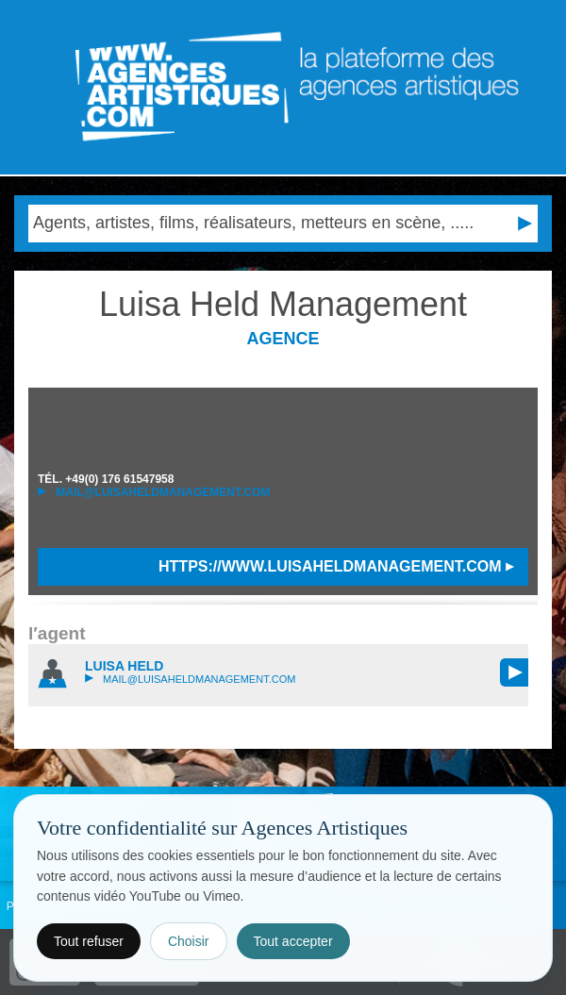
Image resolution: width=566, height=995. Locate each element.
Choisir (188, 941)
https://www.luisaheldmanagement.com (336, 566)
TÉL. (106, 479)
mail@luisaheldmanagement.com (154, 492)
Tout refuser (89, 941)
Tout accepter (293, 941)
